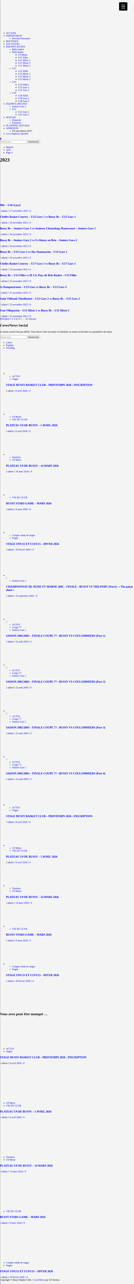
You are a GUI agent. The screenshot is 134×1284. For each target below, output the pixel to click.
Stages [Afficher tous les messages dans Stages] (15, 379)
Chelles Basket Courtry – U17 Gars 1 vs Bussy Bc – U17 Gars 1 (38, 263)
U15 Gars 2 (23, 90)
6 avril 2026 (22, 431)
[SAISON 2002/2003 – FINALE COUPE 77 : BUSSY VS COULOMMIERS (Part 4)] (17, 756)
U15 (14, 82)
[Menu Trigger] (123, 6)
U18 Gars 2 (23, 101)
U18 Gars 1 (23, 98)
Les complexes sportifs (17, 133)
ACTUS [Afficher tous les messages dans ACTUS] (16, 376)
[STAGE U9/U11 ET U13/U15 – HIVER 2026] (19, 532)
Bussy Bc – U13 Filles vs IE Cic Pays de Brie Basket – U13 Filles (38, 275)
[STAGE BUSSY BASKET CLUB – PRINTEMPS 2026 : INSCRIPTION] (19, 373)
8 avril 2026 (22, 391)
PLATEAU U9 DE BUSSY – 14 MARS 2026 (32, 465)
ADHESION (12, 128)
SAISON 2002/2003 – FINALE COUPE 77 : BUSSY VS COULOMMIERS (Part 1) (55, 635)
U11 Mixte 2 (24, 63)
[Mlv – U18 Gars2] (17, 199)
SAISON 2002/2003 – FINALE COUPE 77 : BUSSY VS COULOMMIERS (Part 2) (55, 681)
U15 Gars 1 (23, 87)
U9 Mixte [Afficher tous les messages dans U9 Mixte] (16, 417)
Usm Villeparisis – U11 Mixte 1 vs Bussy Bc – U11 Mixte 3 (34, 310)
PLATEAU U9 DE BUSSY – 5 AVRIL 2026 (31, 425)
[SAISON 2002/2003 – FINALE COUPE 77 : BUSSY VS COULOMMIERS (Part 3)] (17, 711)
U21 (14, 109)
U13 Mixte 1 (24, 74)
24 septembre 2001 (25, 596)
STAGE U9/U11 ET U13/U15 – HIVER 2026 (32, 543)
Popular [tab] (10, 345)
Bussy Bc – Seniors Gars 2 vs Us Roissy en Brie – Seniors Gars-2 (38, 240)
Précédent (4, 319)
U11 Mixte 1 (24, 60)
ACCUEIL (11, 33)
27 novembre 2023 (19, 211)
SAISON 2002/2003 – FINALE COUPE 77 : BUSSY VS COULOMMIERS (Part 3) (55, 727)
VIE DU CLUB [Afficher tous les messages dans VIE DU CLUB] (19, 419)
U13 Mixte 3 (24, 79)
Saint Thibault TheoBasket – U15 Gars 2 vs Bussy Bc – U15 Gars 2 (40, 298)
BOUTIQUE (12, 41)
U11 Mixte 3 (24, 65)
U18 (14, 93)
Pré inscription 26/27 (22, 131)
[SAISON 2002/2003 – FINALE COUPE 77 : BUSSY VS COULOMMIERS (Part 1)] (17, 619)
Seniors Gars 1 (19, 106)
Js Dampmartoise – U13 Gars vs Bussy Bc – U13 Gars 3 (33, 287)
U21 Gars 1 (23, 112)
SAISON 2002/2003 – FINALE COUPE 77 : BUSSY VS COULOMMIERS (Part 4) (55, 773)
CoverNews (39, 1280)
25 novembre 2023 (19, 269)
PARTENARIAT (14, 35)
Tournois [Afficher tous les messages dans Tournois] (16, 457)
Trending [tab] (10, 348)
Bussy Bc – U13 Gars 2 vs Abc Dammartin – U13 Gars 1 (33, 251)
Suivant (32, 319)
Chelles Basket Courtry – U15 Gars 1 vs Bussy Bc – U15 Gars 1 (38, 216)
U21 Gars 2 (23, 114)
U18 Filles (23, 95)
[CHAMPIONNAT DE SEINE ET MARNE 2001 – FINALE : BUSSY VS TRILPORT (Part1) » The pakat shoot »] (17, 575)
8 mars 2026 (22, 509)
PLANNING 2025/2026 (17, 125)
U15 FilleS (23, 84)
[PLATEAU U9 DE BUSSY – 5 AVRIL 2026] (19, 414)
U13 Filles (23, 71)
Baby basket (18, 49)
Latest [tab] (9, 342)
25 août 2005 (22, 641)
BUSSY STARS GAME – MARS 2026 (28, 503)
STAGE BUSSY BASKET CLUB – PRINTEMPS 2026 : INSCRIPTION (49, 384)
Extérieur (16, 122)
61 (27, 319)
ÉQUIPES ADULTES (16, 103)
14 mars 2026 (22, 471)
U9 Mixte (22, 54)
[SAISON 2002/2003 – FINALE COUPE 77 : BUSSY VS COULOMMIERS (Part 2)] (17, 665)
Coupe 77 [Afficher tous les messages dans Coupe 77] (16, 627)
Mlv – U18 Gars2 (10, 205)
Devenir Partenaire (21, 38)
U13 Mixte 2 (24, 76)
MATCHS (11, 117)
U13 (14, 68)
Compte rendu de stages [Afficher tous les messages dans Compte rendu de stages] (23, 535)
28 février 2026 (23, 549)
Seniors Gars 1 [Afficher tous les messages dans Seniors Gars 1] (19, 580)
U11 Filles (23, 57)
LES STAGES (13, 44)
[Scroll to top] (0, 1282)
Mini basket (17, 52)
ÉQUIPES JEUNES (15, 46)
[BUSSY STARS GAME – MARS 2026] (19, 494)
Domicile (16, 120)
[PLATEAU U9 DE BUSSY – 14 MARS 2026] (19, 454)
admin (5, 211)
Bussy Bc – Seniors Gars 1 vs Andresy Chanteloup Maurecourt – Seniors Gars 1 (48, 228)
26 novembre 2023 (19, 222)
